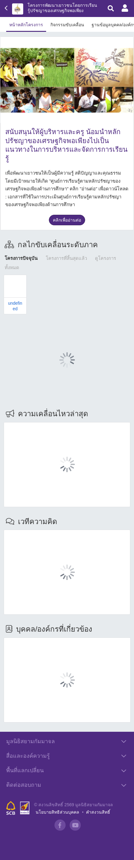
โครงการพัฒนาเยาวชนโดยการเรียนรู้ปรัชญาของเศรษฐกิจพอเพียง (62, 8)
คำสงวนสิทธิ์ (98, 812)
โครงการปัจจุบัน (21, 258)
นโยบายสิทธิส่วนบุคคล (57, 812)
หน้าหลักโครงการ (26, 24)
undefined (15, 306)
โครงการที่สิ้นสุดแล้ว (66, 258)
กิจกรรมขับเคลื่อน (67, 24)
